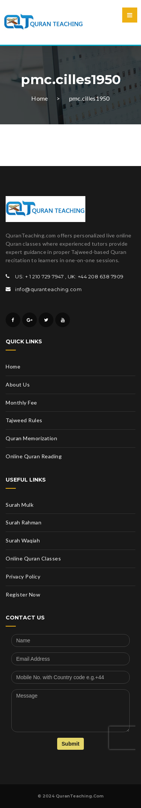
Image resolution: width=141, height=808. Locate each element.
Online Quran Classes (33, 558)
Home (39, 98)
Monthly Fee (21, 402)
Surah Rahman (23, 522)
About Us (18, 384)
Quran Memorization (31, 438)
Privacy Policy (23, 576)
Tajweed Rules (24, 420)
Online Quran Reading (34, 456)
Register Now (23, 594)
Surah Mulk (19, 504)
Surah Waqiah (23, 540)
